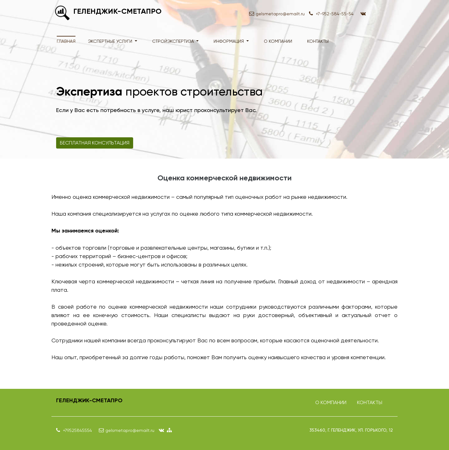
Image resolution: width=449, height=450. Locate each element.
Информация (229, 41)
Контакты (318, 41)
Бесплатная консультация (94, 143)
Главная (66, 41)
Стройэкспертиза (173, 41)
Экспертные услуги (110, 41)
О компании (278, 41)
